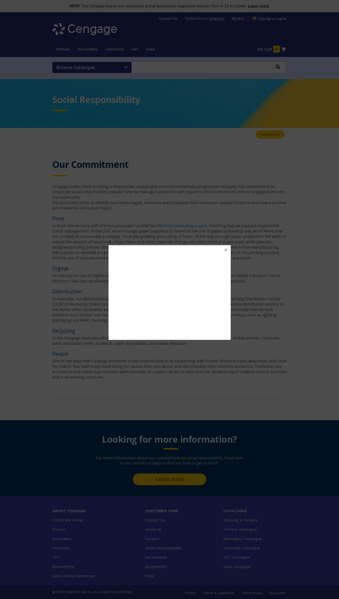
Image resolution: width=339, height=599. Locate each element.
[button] (225, 250)
